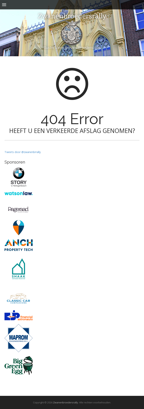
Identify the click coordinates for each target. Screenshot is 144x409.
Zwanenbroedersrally (72, 16)
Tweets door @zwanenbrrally (22, 152)
